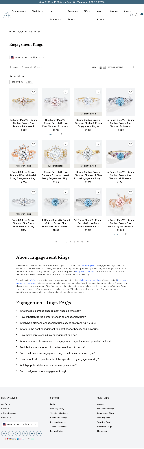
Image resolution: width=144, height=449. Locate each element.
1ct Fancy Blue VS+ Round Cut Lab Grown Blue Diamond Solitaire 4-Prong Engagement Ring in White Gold (120, 123)
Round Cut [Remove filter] (15, 82)
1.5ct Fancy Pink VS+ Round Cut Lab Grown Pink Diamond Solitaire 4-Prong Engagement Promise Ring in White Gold (56, 123)
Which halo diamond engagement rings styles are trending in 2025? (58, 323)
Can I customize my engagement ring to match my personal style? (58, 353)
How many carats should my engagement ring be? (49, 335)
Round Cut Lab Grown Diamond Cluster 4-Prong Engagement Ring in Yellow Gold (88, 123)
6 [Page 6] (82, 242)
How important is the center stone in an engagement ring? (53, 317)
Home (12, 31)
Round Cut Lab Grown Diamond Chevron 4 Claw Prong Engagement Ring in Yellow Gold (88, 175)
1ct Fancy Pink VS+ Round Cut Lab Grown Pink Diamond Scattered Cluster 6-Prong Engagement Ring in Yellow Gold (23, 123)
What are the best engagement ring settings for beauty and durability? (60, 329)
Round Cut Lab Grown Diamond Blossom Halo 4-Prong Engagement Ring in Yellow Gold (56, 175)
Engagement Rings (25, 31)
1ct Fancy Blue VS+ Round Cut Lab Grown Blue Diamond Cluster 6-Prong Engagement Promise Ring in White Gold (55, 223)
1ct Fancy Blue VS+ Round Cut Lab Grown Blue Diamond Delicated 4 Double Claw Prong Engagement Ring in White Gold (88, 223)
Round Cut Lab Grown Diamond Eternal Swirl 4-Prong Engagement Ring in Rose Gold (23, 175)
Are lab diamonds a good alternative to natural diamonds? (53, 347)
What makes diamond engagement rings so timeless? (51, 311)
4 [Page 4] (74, 242)
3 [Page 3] (70, 242)
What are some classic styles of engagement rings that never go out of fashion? (66, 341)
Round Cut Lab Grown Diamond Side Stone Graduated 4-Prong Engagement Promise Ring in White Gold (23, 223)
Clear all (29, 82)
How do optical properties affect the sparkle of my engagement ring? (60, 359)
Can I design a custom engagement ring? (43, 371)
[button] (72, 312)
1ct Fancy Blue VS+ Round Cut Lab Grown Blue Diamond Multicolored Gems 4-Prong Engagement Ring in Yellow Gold (120, 175)
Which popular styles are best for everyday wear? (49, 365)
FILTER (13, 67)
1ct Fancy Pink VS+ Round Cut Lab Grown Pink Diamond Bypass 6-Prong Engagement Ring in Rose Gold (120, 223)
